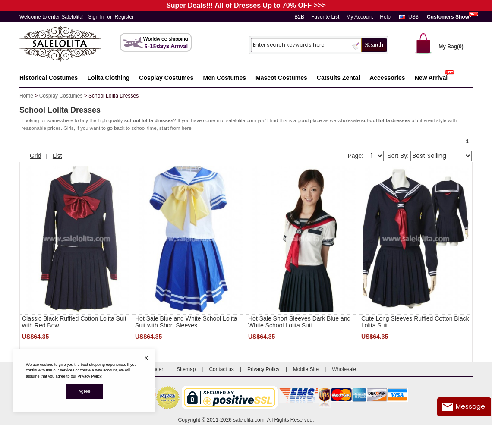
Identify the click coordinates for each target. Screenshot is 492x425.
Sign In (96, 17)
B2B (299, 17)
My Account (359, 17)
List (57, 155)
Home (26, 96)
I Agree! (84, 391)
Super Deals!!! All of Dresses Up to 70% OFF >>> (246, 5)
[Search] (300, 44)
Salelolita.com (69, 44)
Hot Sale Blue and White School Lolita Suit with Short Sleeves (186, 322)
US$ (413, 17)
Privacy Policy (263, 369)
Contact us (221, 369)
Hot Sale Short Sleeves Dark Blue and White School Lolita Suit (299, 322)
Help (385, 17)
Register (124, 17)
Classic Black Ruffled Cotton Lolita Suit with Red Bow (74, 322)
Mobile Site (306, 369)
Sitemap (186, 369)
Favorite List (325, 17)
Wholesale (344, 369)
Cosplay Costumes (61, 96)
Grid (35, 155)
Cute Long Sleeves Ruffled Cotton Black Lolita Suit (415, 322)
